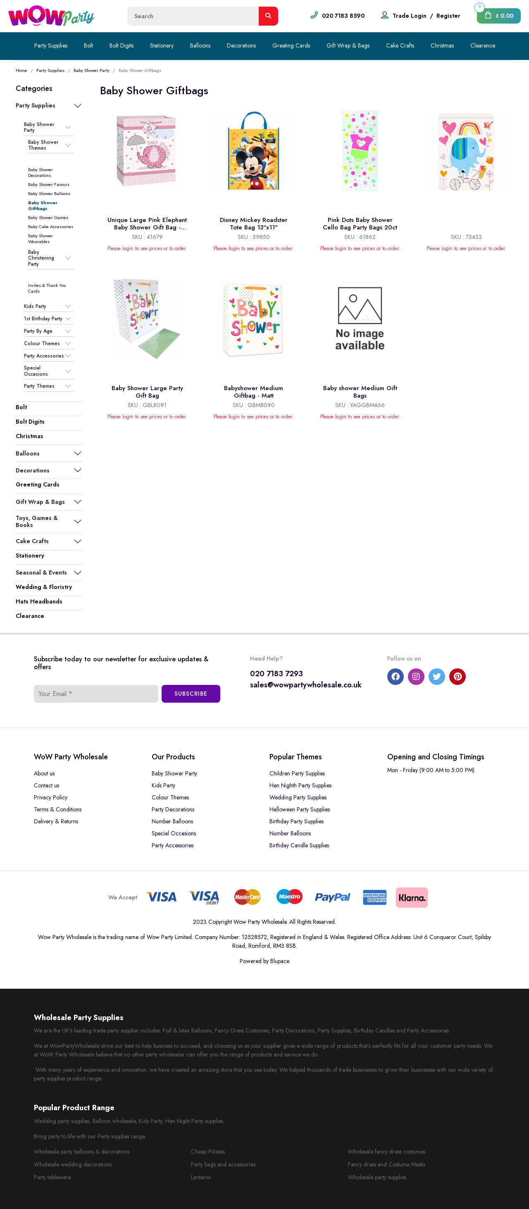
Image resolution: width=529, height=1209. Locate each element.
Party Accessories (44, 356)
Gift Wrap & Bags (347, 45)
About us (44, 773)
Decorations (241, 45)
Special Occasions (36, 371)
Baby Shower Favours (48, 184)
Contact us (46, 785)
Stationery (162, 45)
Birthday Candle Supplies (299, 845)
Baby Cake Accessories (50, 226)
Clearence (482, 45)
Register (448, 16)
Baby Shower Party (92, 70)
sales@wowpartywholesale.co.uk (306, 685)
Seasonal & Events (41, 572)
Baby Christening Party (41, 258)
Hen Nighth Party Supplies (300, 785)
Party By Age (38, 331)
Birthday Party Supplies (296, 821)
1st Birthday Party (43, 318)
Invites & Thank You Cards (47, 288)
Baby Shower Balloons (49, 193)
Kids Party (35, 306)
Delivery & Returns (56, 821)
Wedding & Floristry (44, 587)
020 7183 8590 (343, 16)
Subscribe (190, 693)
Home (21, 70)
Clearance (30, 616)
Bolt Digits (121, 45)
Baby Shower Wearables (40, 238)
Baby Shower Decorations (40, 172)
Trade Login (410, 16)
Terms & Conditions (57, 809)
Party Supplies (50, 45)
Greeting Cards (291, 45)
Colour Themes (42, 343)
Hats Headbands (39, 601)
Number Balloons (172, 821)
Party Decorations (173, 809)
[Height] (193, 16)
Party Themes (39, 386)
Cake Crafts (400, 45)
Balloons (200, 45)
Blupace (279, 961)
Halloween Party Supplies (299, 809)
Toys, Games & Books (37, 521)
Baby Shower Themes (43, 145)
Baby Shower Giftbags (42, 205)
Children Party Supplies (297, 773)
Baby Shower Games (48, 217)
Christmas (442, 45)
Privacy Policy (50, 797)
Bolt (88, 45)
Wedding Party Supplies (297, 797)
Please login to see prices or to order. (147, 248)
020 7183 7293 (276, 673)
